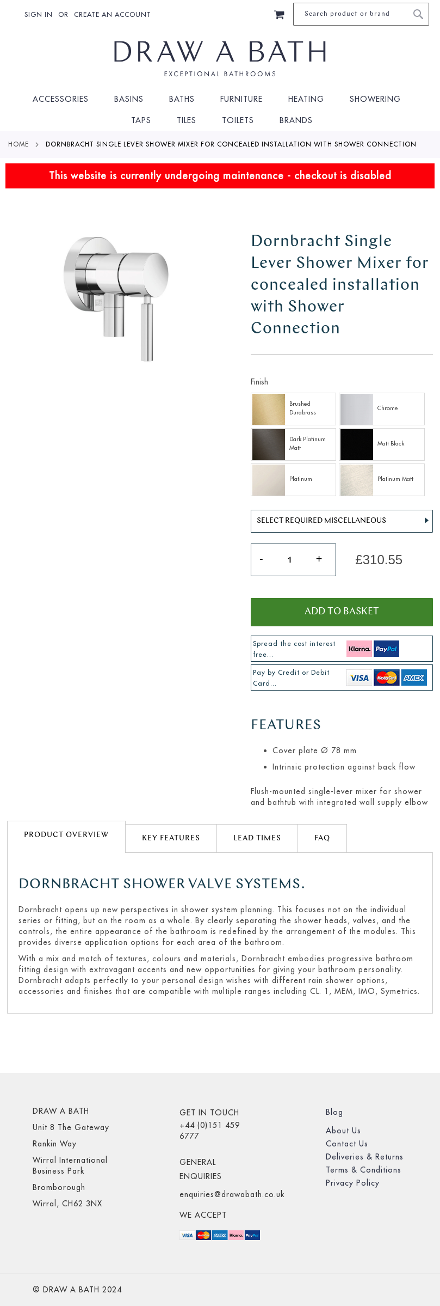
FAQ (322, 838)
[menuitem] (64, 99)
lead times (257, 838)
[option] (293, 409)
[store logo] (220, 58)
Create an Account (112, 14)
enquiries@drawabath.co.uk (231, 1194)
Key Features (171, 838)
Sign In (38, 14)
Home (18, 144)
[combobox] (361, 14)
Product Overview (66, 835)
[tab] (66, 837)
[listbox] (342, 446)
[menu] (220, 110)
